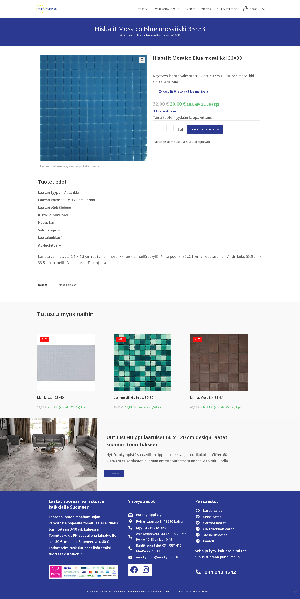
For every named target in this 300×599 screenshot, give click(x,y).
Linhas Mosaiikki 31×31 (206, 398)
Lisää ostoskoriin (205, 129)
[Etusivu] (121, 35)
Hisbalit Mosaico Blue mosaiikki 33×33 (158, 35)
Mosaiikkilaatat (67, 284)
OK (169, 592)
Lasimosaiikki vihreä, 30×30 (133, 398)
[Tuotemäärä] (163, 128)
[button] (142, 60)
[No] (295, 592)
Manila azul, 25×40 (50, 398)
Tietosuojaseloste (193, 592)
